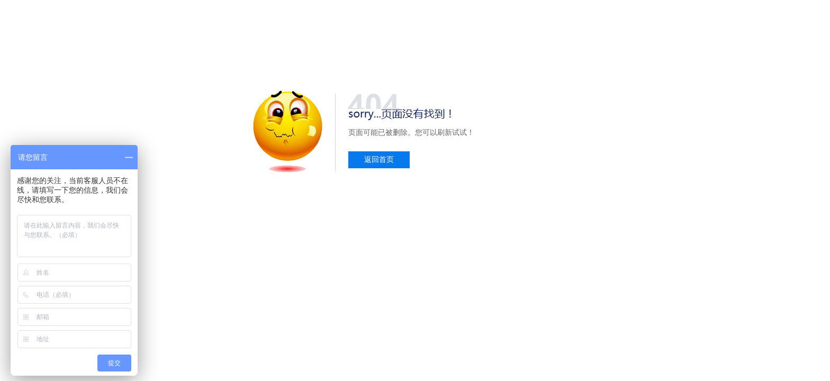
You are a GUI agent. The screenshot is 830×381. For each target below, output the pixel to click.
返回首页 (379, 160)
